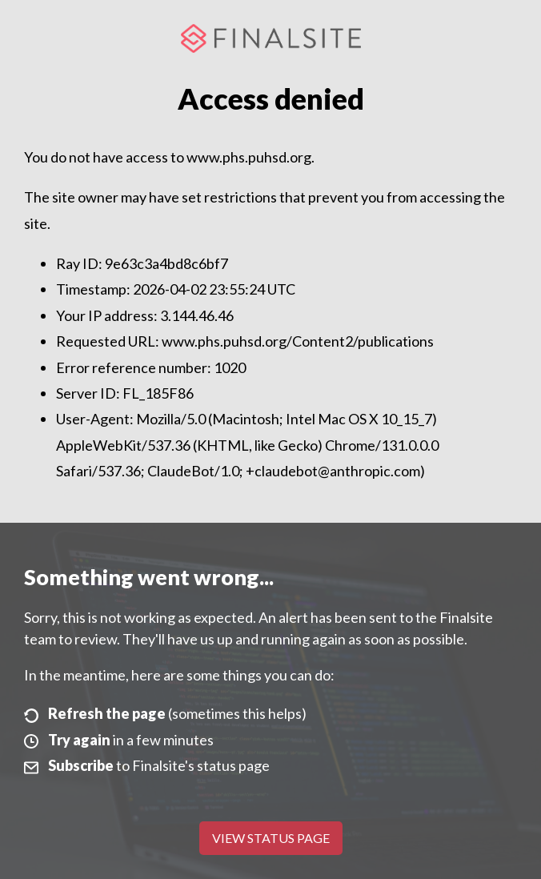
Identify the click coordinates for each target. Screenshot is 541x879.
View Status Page (271, 837)
